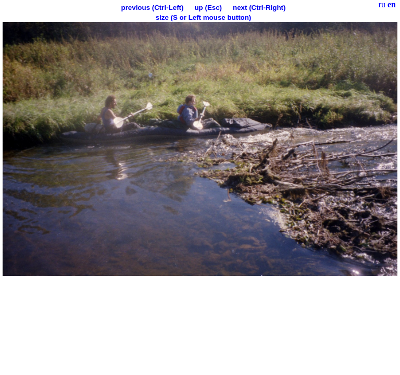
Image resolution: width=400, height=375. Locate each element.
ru (382, 4)
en (392, 4)
